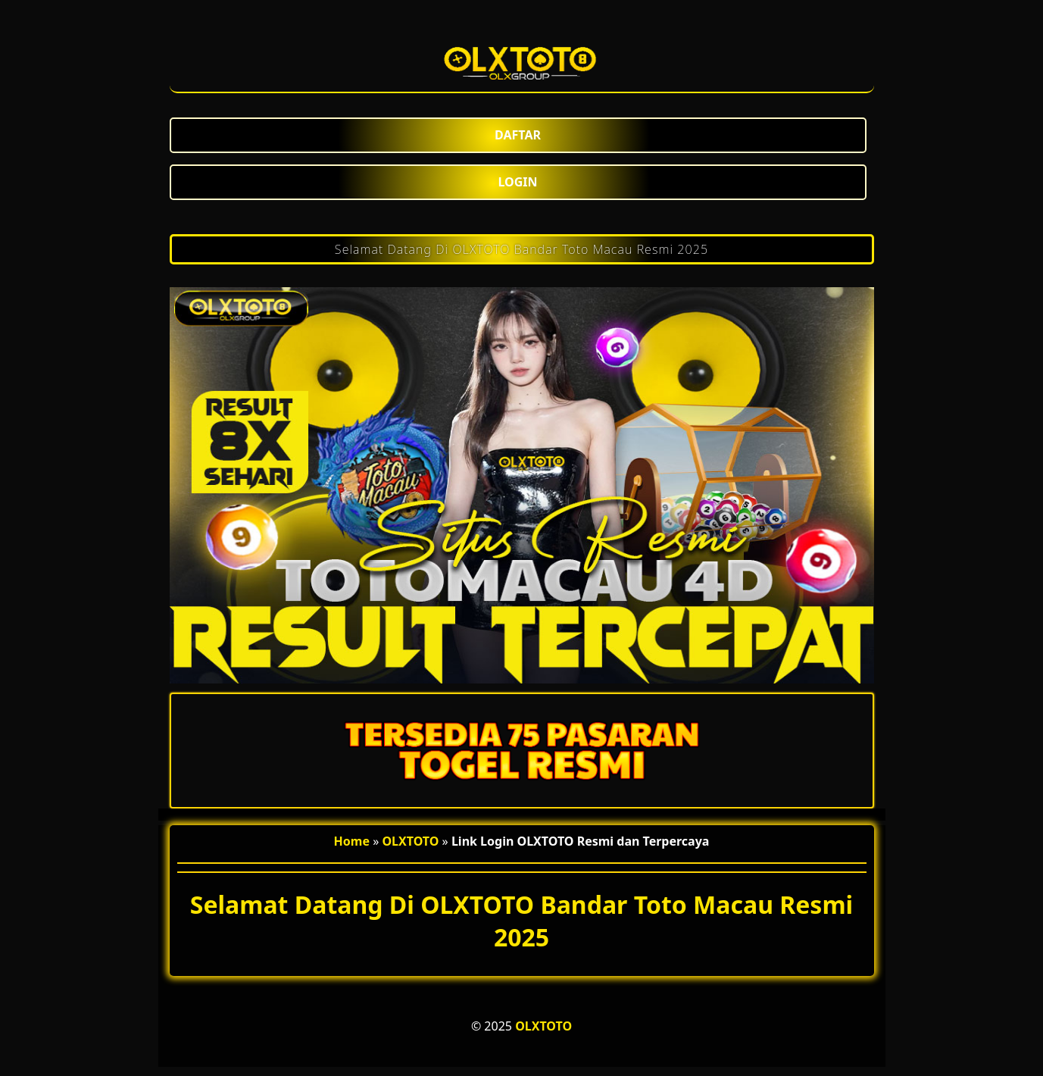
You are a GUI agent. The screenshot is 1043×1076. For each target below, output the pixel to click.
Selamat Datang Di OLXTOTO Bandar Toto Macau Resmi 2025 (521, 249)
